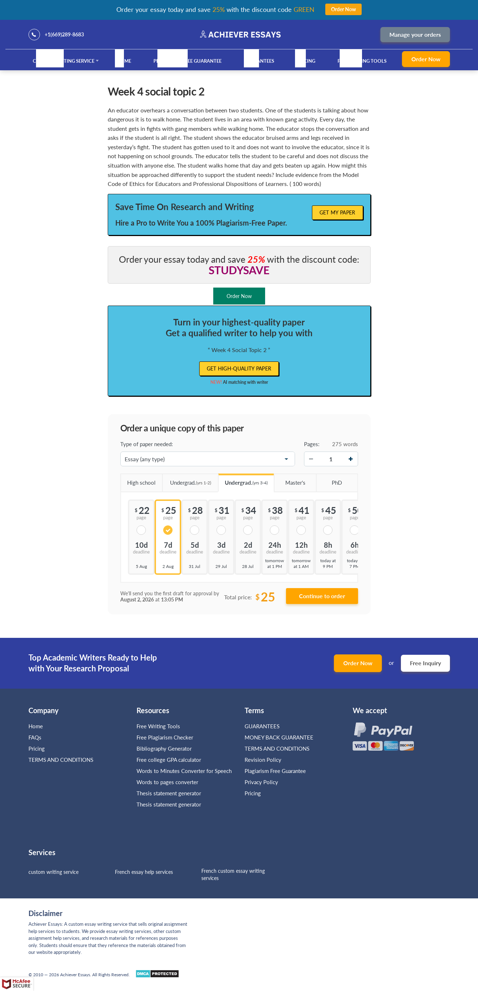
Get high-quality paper (239, 368)
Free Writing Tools (362, 61)
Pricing (305, 61)
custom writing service (53, 872)
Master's (289, 480)
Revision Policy (263, 759)
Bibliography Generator (164, 748)
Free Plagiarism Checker (165, 737)
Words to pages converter (167, 782)
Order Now (426, 58)
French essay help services (144, 872)
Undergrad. (186, 480)
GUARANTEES (259, 61)
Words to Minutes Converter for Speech (184, 771)
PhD (329, 480)
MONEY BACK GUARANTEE (279, 737)
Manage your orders (415, 34)
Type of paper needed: (146, 444)
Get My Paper (338, 212)
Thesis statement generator (169, 793)
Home (124, 61)
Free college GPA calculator (169, 759)
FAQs (34, 737)
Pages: (312, 444)
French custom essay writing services (233, 874)
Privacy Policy (261, 782)
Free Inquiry (425, 662)
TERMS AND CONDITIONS (61, 759)
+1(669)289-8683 (64, 34)
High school (138, 480)
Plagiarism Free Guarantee (187, 61)
